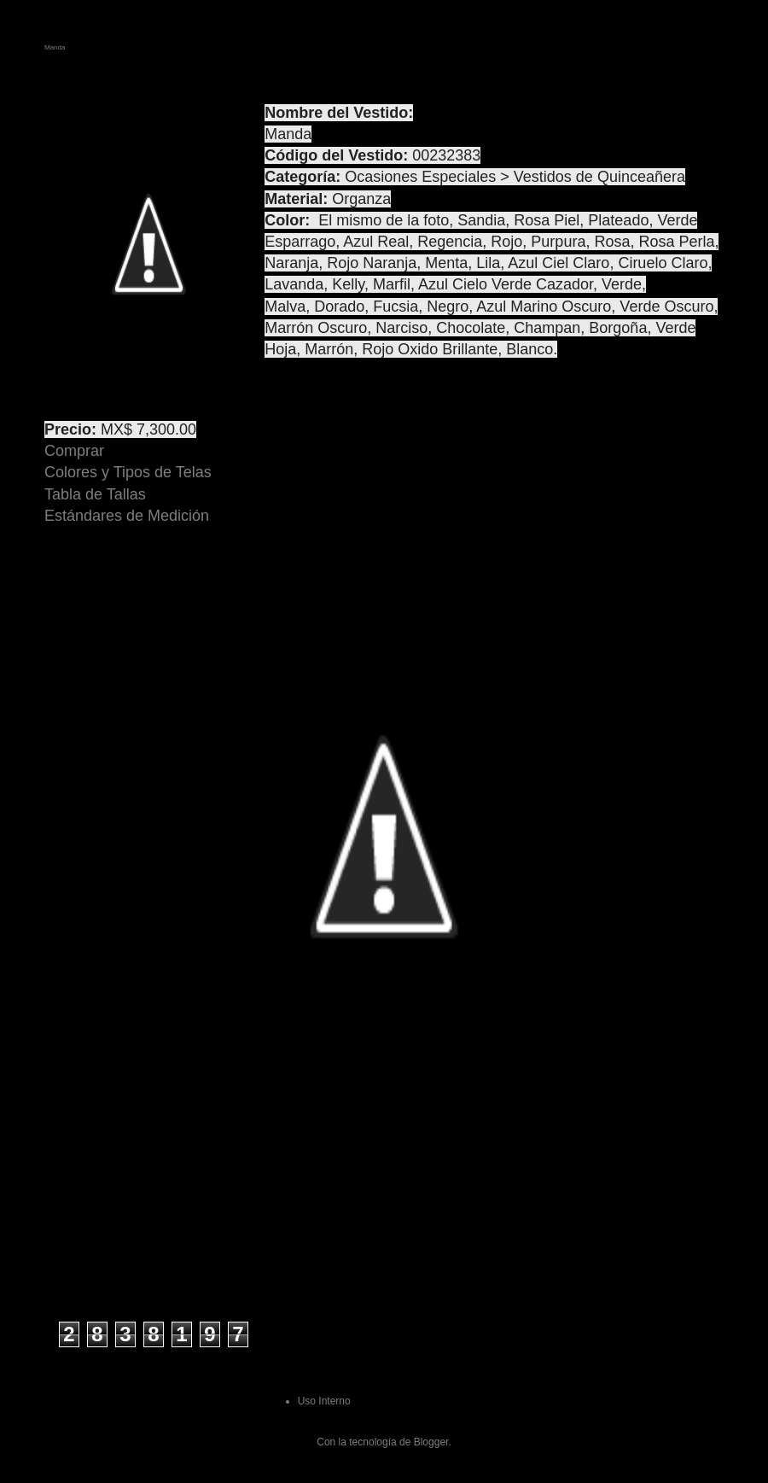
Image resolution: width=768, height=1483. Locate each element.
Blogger (431, 1442)
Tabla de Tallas (95, 494)
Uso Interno (324, 1401)
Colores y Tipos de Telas (128, 472)
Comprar (74, 450)
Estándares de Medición (126, 515)
